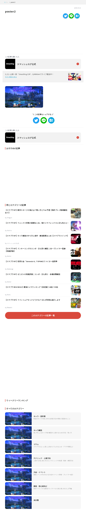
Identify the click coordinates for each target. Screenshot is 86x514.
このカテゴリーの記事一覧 (43, 315)
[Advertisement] (23, 37)
